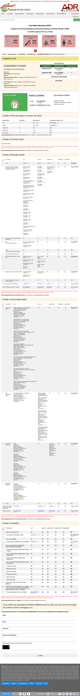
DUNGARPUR (22, 54)
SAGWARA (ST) (31, 54)
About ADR (76, 16)
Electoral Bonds (50, 13)
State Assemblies (19, 13)
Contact (31, 683)
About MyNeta (75, 13)
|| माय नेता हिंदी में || (61, 13)
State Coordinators (23, 683)
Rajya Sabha (30, 13)
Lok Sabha (10, 13)
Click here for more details (59, 76)
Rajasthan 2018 (12, 54)
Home (2, 13)
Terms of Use (39, 683)
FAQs (46, 683)
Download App (42, 694)
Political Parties (40, 13)
